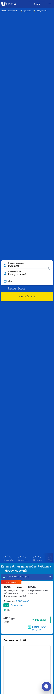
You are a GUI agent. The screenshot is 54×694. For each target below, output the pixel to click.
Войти (37, 4)
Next (52, 558)
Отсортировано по (16, 576)
